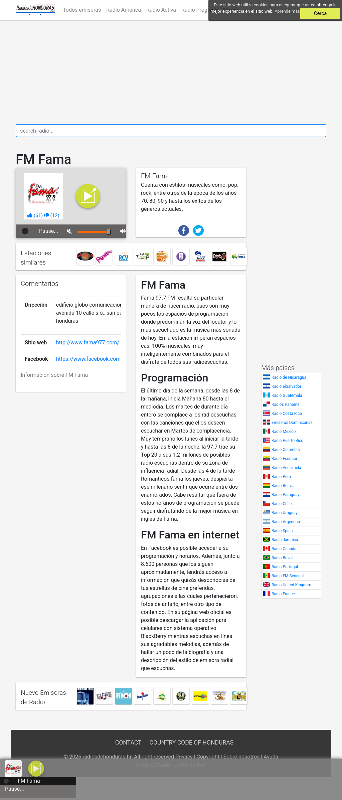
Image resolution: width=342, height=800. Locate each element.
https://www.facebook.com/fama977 (100, 359)
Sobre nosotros (241, 757)
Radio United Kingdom (291, 585)
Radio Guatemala (287, 395)
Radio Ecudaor (284, 458)
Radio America (123, 10)
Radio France (283, 594)
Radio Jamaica (285, 539)
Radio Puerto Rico (287, 440)
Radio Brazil (282, 557)
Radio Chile (282, 503)
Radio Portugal (285, 567)
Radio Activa (161, 10)
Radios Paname (286, 404)
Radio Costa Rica (287, 413)
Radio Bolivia (283, 485)
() (35, 215)
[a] (36, 768)
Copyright (208, 757)
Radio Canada (284, 548)
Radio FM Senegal (288, 576)
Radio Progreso (199, 10)
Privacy (184, 757)
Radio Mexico (284, 431)
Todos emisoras (82, 10)
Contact (128, 742)
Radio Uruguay (284, 512)
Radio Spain (282, 530)
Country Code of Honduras (192, 742)
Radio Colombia (286, 449)
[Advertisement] (171, 72)
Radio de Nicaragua (289, 377)
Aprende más (287, 11)
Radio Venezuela (286, 467)
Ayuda (271, 757)
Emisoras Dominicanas (292, 422)
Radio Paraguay (285, 494)
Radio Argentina (286, 521)
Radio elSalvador (286, 386)
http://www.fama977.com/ (87, 342)
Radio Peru (281, 476)
